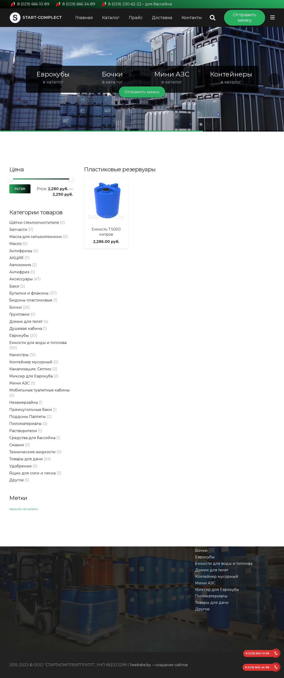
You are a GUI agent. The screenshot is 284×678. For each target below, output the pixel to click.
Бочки (15, 307)
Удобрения (20, 466)
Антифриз (19, 272)
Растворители (23, 431)
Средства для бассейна (32, 438)
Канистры (19, 355)
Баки (14, 286)
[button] (9, 79)
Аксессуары (21, 279)
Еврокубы (19, 335)
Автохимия (20, 265)
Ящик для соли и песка (32, 473)
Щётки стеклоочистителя (34, 222)
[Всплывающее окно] (272, 17)
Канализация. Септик (30, 369)
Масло (15, 243)
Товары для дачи (26, 459)
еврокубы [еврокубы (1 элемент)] (15, 509)
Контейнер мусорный (30, 362)
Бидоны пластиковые (30, 300)
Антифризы (20, 251)
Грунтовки (19, 314)
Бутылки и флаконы (29, 293)
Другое (16, 480)
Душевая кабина (25, 328)
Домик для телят (26, 321)
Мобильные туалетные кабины (39, 390)
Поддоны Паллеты (27, 416)
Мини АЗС (19, 383)
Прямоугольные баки (30, 409)
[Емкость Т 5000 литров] (106, 201)
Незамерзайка (23, 402)
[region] (142, 79)
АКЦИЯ (16, 258)
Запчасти (18, 229)
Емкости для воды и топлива (38, 343)
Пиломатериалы (25, 423)
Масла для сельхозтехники (35, 237)
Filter (20, 189)
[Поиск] (213, 18)
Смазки (16, 445)
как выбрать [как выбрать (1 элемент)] (30, 509)
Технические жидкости (32, 452)
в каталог (53, 82)
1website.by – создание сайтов (159, 665)
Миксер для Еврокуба (31, 376)
